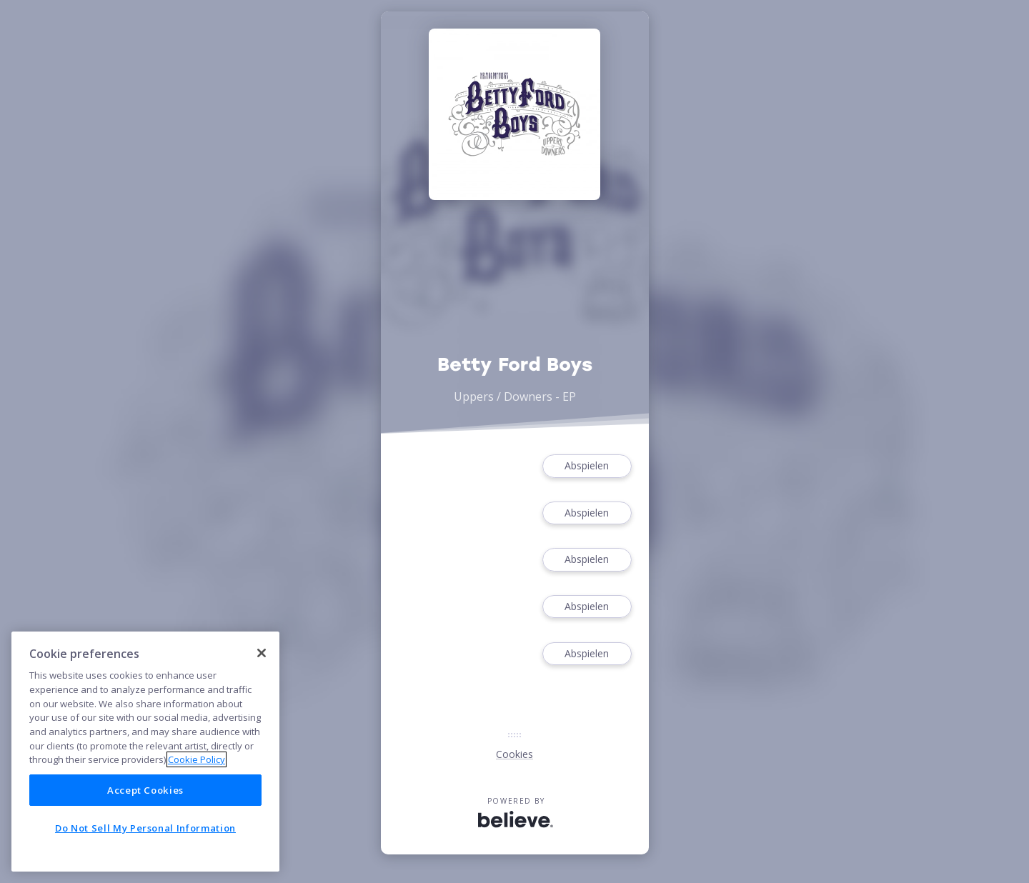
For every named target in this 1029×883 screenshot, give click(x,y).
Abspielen (586, 466)
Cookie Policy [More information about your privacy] (196, 759)
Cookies (514, 754)
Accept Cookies (145, 790)
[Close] (261, 653)
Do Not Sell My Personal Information (145, 828)
